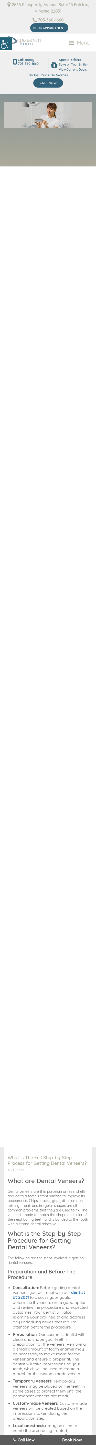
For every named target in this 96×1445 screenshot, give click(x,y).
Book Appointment (49, 28)
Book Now (72, 1439)
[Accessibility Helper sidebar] (6, 43)
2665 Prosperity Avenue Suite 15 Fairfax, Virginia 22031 (48, 8)
